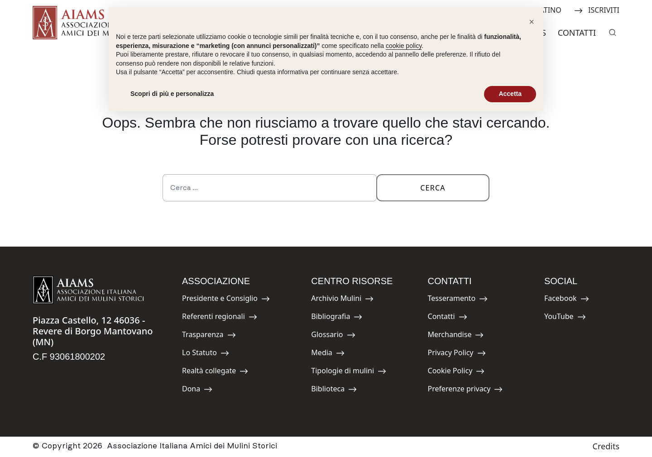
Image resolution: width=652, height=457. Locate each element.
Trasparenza (209, 336)
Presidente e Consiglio (226, 299)
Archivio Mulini (342, 299)
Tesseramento (458, 299)
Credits (606, 446)
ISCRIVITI (596, 9)
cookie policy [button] (404, 45)
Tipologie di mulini (348, 372)
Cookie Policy (456, 372)
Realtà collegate (215, 372)
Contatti (577, 32)
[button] (531, 21)
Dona (202, 390)
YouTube (565, 317)
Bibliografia (336, 317)
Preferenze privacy (465, 390)
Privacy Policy (457, 354)
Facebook (566, 299)
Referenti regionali (219, 317)
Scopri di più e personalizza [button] (172, 93)
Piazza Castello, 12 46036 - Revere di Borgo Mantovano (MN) (93, 331)
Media (331, 354)
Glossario (333, 336)
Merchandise (456, 336)
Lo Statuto (205, 354)
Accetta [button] (510, 93)
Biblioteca (334, 390)
